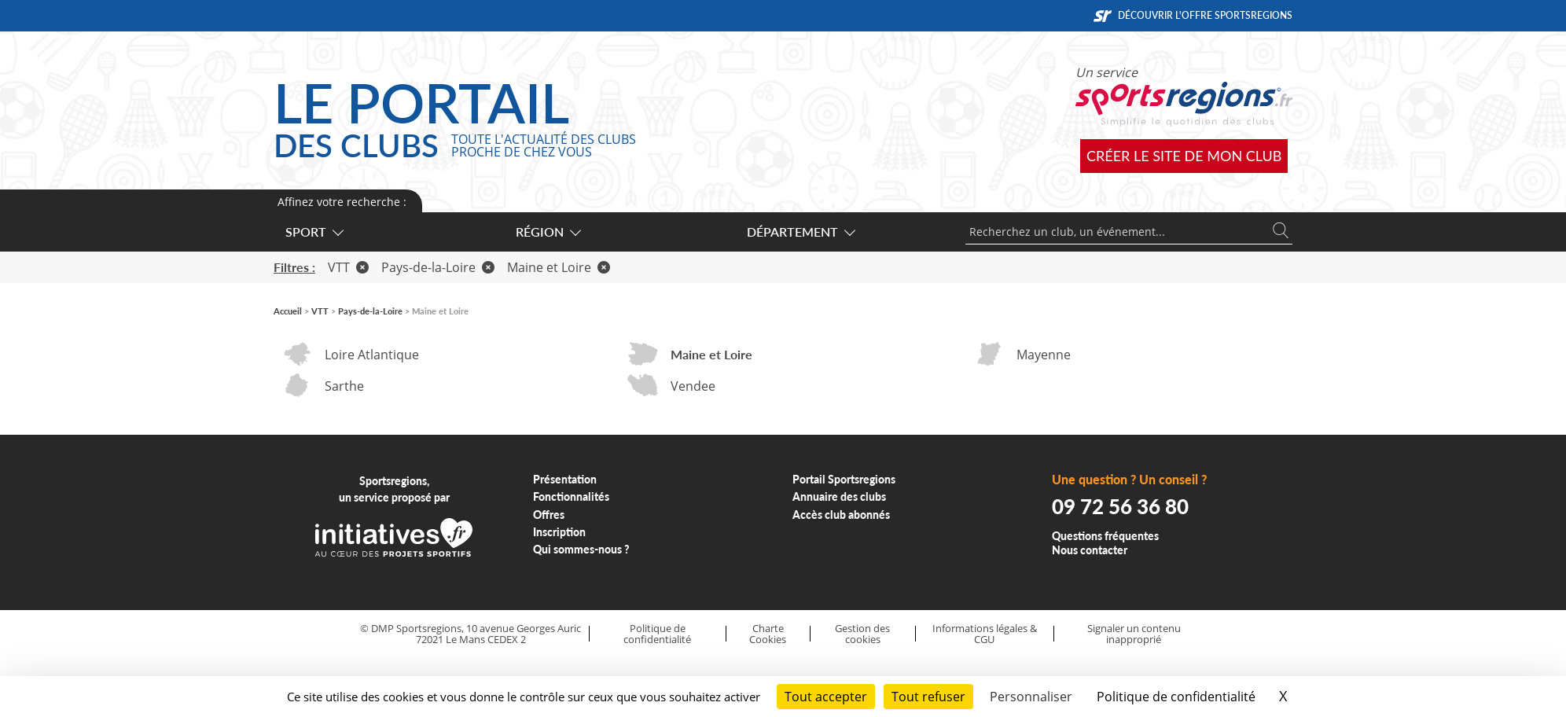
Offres (548, 514)
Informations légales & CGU (984, 634)
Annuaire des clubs (839, 496)
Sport (313, 231)
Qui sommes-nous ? (581, 549)
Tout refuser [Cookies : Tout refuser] (928, 696)
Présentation (565, 479)
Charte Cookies (767, 634)
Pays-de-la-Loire (437, 267)
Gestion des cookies (862, 634)
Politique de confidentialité (657, 634)
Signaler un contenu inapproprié (1134, 634)
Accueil (288, 311)
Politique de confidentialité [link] (1176, 696)
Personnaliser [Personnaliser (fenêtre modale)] (1031, 696)
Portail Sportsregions (843, 479)
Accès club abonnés (841, 514)
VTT (348, 267)
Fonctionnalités (571, 496)
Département (800, 231)
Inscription (559, 532)
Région (547, 231)
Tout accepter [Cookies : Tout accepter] (826, 696)
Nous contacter (1089, 550)
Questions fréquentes (1105, 535)
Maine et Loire (558, 267)
